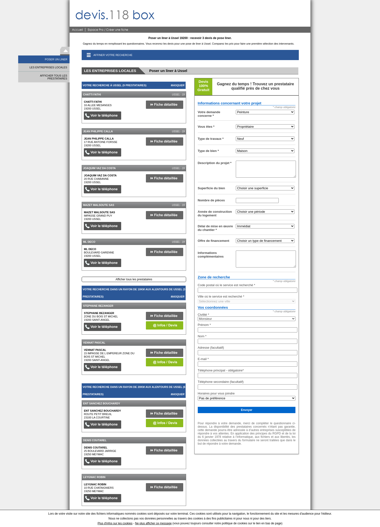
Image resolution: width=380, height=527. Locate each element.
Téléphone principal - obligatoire (221, 370)
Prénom (204, 325)
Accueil (77, 29)
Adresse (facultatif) (211, 347)
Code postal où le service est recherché (226, 285)
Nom (202, 336)
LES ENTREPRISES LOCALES (48, 67)
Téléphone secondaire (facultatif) (221, 382)
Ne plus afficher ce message (153, 523)
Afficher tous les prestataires (134, 279)
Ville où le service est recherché (221, 296)
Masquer (177, 85)
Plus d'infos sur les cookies (115, 523)
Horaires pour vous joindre (216, 393)
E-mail (203, 359)
